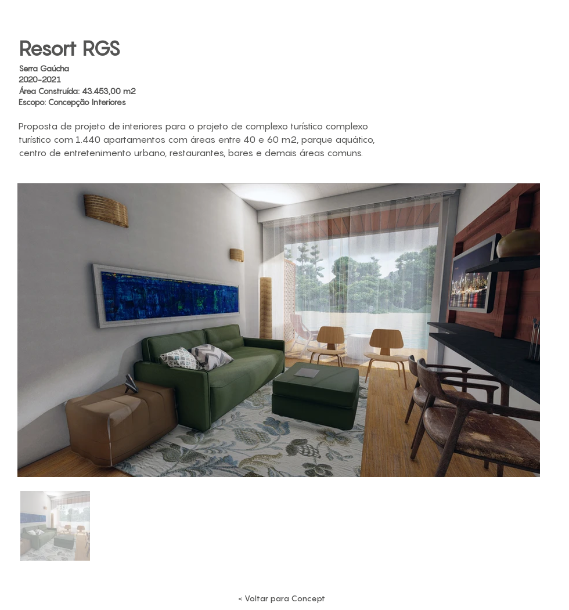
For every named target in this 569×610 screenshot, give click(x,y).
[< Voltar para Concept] (281, 598)
